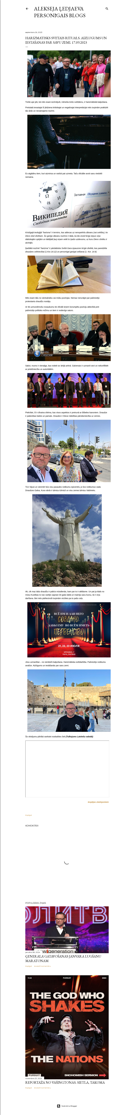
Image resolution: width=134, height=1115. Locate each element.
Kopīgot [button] (28, 815)
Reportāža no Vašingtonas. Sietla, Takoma (65, 1082)
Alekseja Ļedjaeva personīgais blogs (60, 12)
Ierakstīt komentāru (42, 966)
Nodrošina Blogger (67, 1106)
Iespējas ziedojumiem (98, 802)
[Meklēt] (107, 8)
